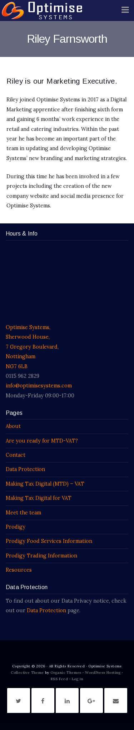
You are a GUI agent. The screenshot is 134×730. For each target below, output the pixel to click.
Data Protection (25, 469)
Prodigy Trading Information (41, 555)
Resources (19, 570)
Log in (77, 679)
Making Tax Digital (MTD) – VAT (45, 484)
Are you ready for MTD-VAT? (42, 441)
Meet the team (23, 512)
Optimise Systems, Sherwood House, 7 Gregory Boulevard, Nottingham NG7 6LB (32, 346)
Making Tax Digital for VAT (38, 498)
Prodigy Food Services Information (49, 541)
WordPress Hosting (103, 672)
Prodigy (15, 527)
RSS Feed (59, 679)
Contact (15, 455)
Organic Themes (65, 672)
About (13, 426)
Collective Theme (27, 672)
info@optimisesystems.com (39, 385)
